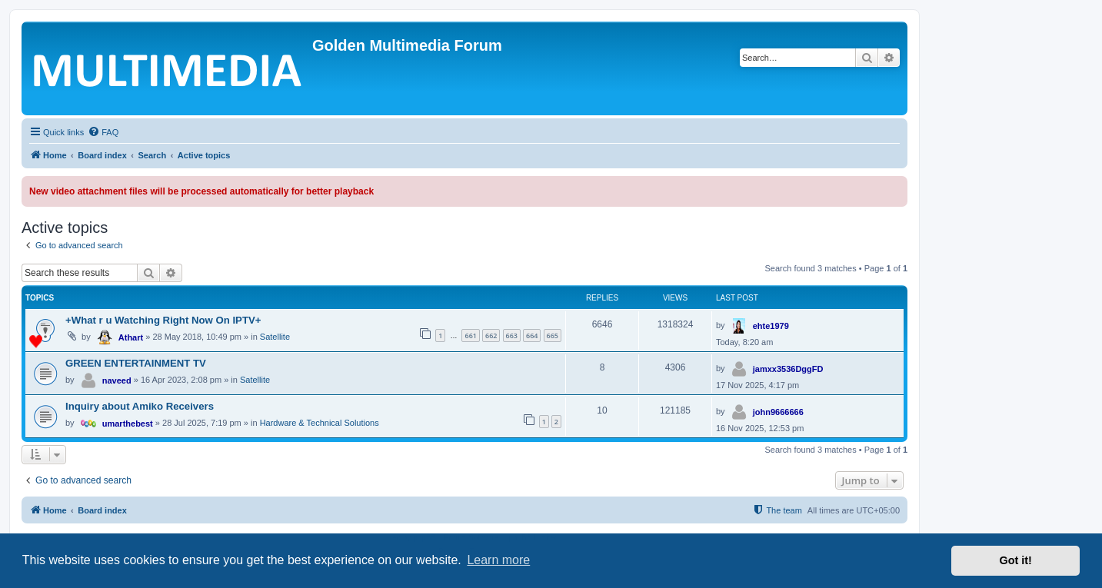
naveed (117, 380)
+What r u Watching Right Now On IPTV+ (163, 320)
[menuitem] (103, 132)
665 (552, 336)
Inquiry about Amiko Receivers (139, 406)
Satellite (275, 336)
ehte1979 (771, 326)
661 (470, 336)
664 (532, 336)
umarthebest (127, 423)
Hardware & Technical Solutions (319, 422)
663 (512, 336)
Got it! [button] (1016, 560)
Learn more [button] (498, 559)
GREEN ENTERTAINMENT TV (135, 363)
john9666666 (778, 412)
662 (491, 336)
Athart (130, 337)
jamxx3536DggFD (788, 369)
